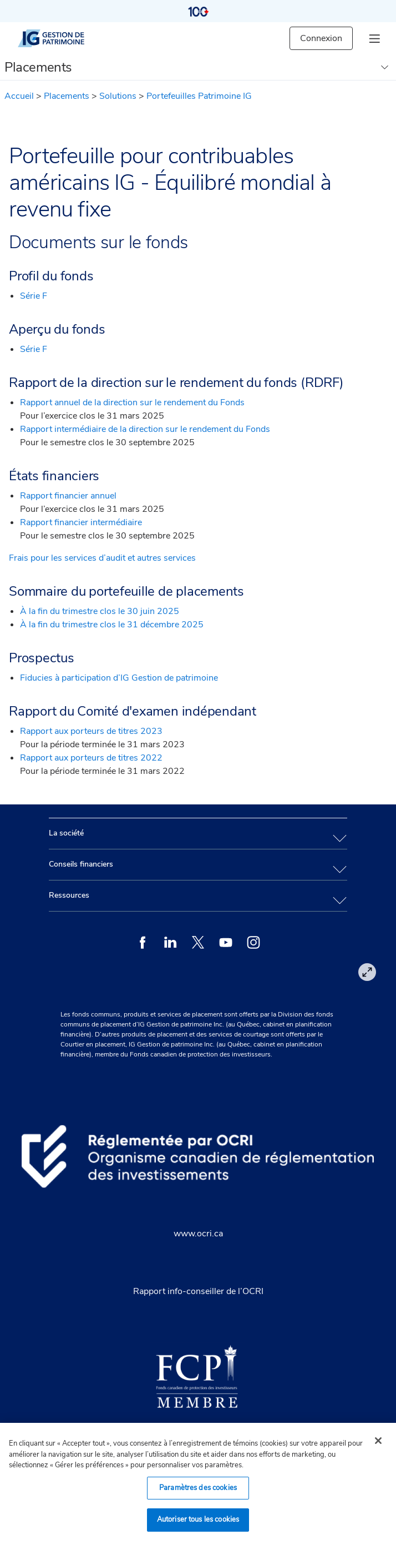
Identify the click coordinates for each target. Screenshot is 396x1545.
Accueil (19, 96)
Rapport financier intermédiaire (81, 522)
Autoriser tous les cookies (198, 1519)
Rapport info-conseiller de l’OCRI (198, 1291)
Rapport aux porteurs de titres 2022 (91, 758)
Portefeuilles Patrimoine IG (199, 96)
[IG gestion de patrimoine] (60, 38)
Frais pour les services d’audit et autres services (102, 558)
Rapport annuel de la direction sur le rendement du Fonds (132, 402)
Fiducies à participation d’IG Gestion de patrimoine (119, 678)
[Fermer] (378, 1440)
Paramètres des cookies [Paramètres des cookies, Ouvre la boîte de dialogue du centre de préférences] (198, 1488)
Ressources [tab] (69, 895)
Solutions (117, 96)
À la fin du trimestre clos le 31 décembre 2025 (112, 624)
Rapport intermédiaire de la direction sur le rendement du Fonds (145, 429)
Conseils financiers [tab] (81, 864)
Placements (66, 96)
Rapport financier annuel (68, 496)
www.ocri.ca (198, 1233)
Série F (33, 296)
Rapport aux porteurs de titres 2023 (91, 731)
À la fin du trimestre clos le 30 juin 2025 (99, 611)
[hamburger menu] (374, 38)
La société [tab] (66, 833)
